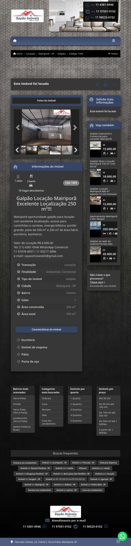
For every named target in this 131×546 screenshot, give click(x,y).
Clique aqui (96, 282)
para (64, 468)
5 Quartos (76, 420)
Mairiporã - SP (46, 53)
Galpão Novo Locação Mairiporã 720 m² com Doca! (102, 163)
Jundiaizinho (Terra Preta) (20, 419)
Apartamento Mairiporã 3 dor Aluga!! (103, 218)
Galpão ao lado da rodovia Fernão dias (101, 242)
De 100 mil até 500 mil (107, 414)
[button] (19, 127)
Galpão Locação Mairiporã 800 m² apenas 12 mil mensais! (103, 191)
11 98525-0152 (105, 17)
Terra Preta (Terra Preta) (20, 411)
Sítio (44, 415)
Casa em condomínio (48, 422)
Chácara (46, 398)
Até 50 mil (104, 398)
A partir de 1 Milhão (106, 431)
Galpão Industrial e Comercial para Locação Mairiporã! (101, 136)
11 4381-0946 (105, 4)
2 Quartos (76, 404)
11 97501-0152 (106, 11)
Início (18, 53)
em (54, 462)
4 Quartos (76, 415)
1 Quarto (76, 398)
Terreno (46, 409)
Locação (30, 53)
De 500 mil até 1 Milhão (108, 422)
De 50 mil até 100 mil (106, 405)
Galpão (62, 53)
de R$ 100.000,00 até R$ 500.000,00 (65, 479)
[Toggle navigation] (113, 41)
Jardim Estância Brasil (22, 428)
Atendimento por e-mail (65, 520)
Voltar (113, 53)
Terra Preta (19, 398)
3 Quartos (76, 409)
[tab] (24, 101)
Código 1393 (76, 53)
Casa (44, 404)
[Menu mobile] (15, 41)
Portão (17, 404)
